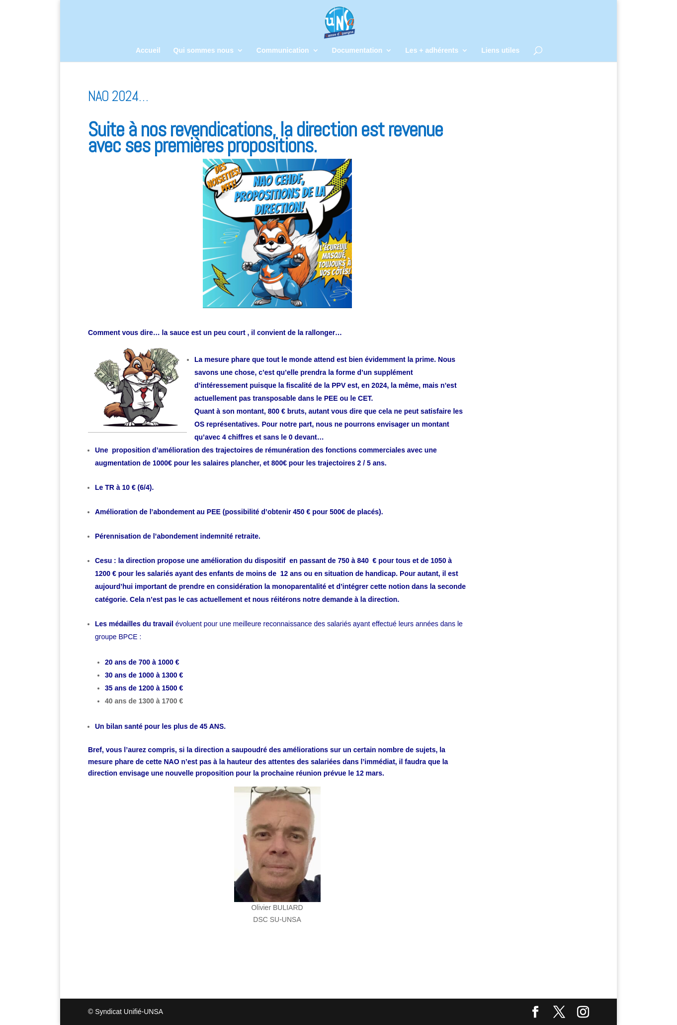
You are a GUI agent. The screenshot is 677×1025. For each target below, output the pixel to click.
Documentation (357, 50)
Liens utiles (500, 50)
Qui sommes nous (203, 50)
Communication (282, 50)
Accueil (148, 50)
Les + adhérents (431, 50)
